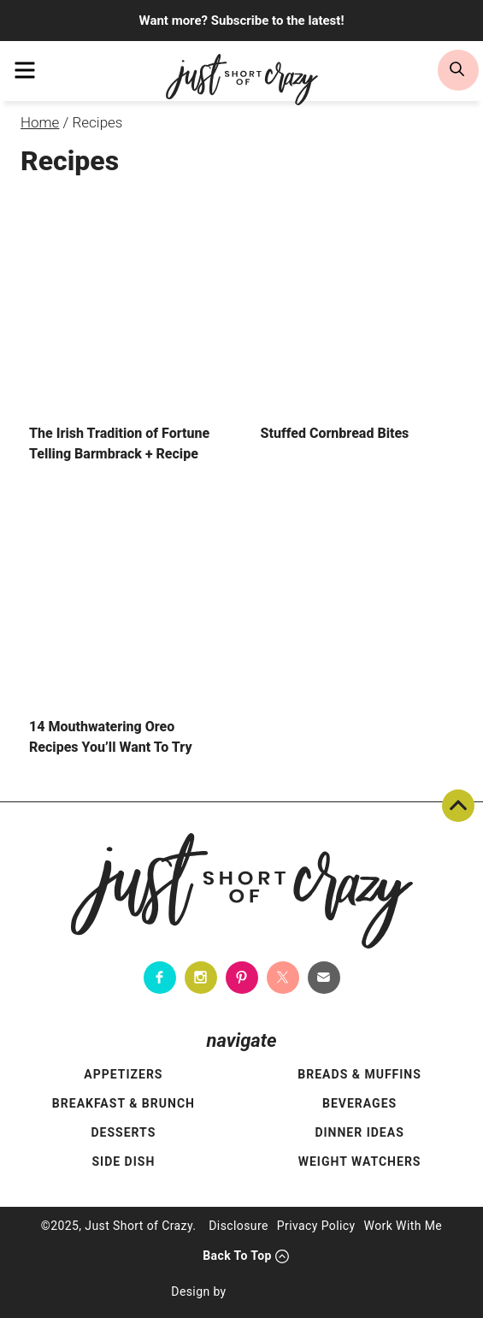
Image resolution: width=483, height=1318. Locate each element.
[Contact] (324, 977)
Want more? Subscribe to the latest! (242, 20)
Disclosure (238, 1225)
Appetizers (123, 1074)
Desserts (123, 1132)
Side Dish (123, 1161)
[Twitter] (283, 977)
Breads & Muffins (359, 1074)
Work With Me (403, 1225)
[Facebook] (160, 977)
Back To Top (458, 805)
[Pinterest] (242, 977)
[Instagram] (201, 977)
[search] (458, 70)
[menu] (24, 70)
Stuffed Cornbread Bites (335, 433)
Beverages (359, 1103)
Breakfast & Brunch (123, 1103)
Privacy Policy (316, 1225)
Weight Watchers (359, 1161)
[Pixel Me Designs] (273, 1292)
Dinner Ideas (359, 1132)
